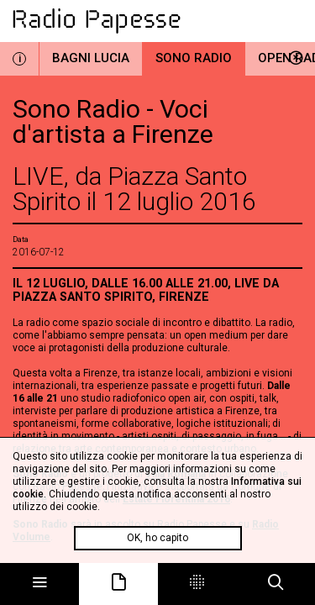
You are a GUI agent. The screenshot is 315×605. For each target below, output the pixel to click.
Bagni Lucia (90, 58)
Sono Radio (193, 58)
